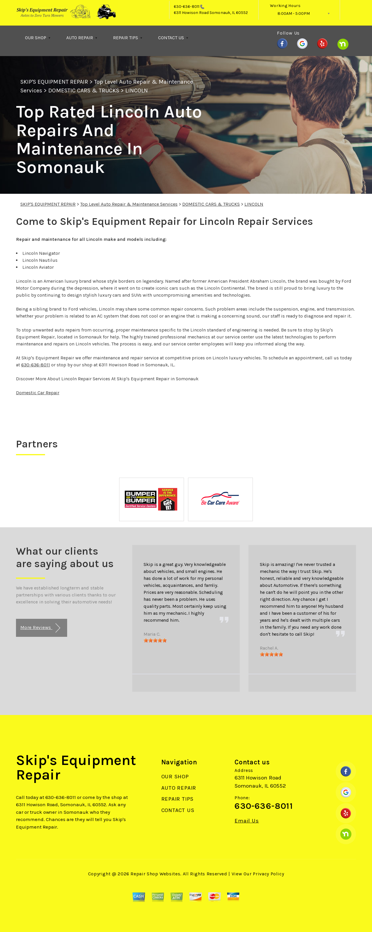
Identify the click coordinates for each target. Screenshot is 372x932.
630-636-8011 (186, 6)
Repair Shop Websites (155, 874)
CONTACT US (171, 37)
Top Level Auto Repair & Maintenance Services (129, 204)
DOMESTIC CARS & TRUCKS (83, 90)
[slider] (155, 640)
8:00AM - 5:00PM (294, 13)
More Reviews (40, 628)
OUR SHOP (35, 37)
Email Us (247, 821)
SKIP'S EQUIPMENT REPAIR (54, 81)
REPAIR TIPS (125, 37)
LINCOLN (136, 90)
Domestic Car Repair (37, 392)
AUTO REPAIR (79, 37)
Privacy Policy (268, 874)
